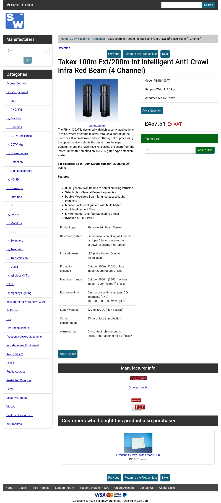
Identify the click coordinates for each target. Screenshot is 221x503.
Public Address (15, 371)
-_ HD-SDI (13, 179)
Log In (27, 5)
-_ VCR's (12, 267)
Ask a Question (152, 110)
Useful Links (167, 487)
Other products (138, 387)
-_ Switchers (14, 240)
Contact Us (147, 487)
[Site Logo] (110, 21)
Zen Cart (142, 500)
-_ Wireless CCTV (17, 275)
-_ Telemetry (14, 249)
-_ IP (9, 205)
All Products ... (15, 424)
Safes (10, 389)
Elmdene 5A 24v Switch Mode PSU (138, 455)
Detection (99, 38)
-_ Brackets (14, 118)
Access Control (16, 83)
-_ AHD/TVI (14, 109)
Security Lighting (17, 397)
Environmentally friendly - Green (26, 301)
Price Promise (40, 487)
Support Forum (64, 487)
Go (27, 60)
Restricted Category (18, 380)
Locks (10, 363)
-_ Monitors (14, 223)
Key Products (14, 354)
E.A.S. (10, 284)
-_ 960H (11, 101)
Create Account (124, 487)
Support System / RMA (94, 487)
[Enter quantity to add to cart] (170, 150)
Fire (8, 319)
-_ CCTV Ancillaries (19, 136)
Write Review (67, 353)
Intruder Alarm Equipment (22, 345)
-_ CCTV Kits (14, 144)
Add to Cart (205, 150)
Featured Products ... (19, 415)
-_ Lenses (13, 214)
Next (165, 54)
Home (13, 5)
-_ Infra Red (14, 197)
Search (208, 5)
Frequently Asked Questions (24, 336)
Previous (113, 54)
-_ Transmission (17, 258)
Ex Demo (12, 310)
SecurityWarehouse (108, 500)
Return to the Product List (140, 54)
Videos (10, 406)
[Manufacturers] (28, 50)
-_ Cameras (14, 127)
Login (22, 487)
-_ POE (11, 232)
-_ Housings (14, 188)
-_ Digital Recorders (19, 170)
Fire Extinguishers (17, 328)
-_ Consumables (17, 153)
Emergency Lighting (18, 293)
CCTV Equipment (80, 38)
